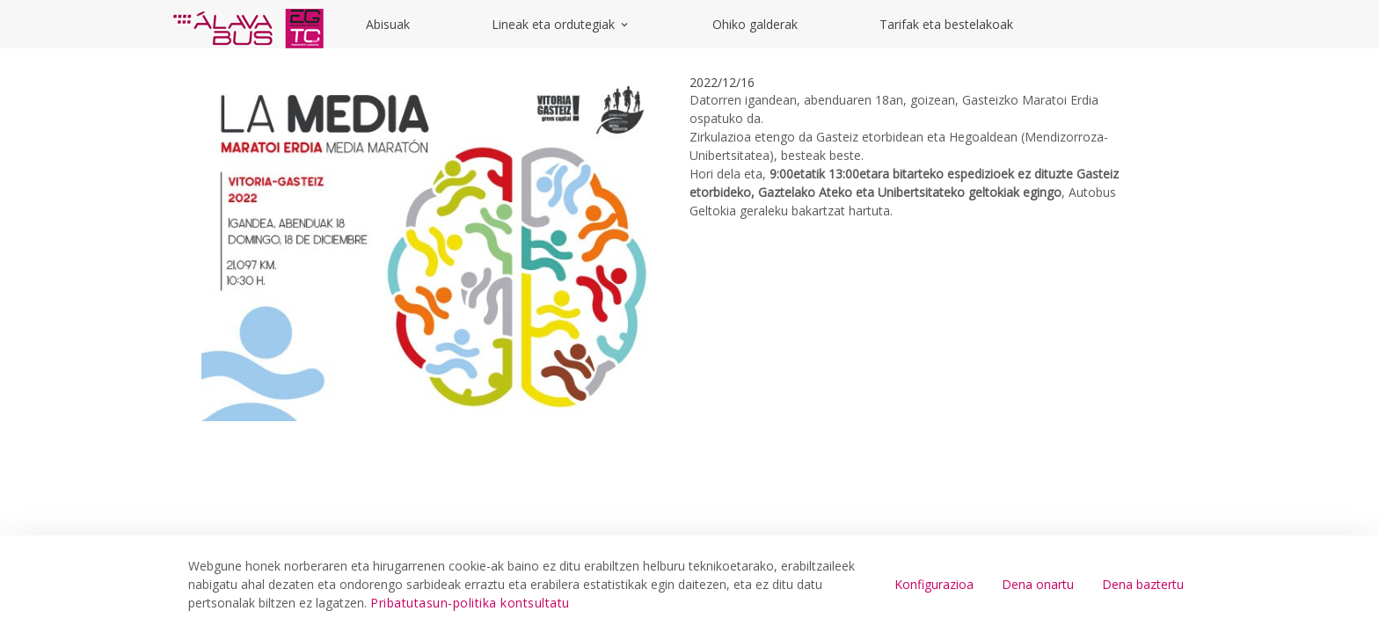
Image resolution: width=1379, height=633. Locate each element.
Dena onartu (1038, 584)
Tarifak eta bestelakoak (946, 24)
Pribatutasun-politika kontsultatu (470, 602)
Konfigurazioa (934, 584)
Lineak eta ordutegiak (561, 24)
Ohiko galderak (755, 24)
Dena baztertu (1143, 584)
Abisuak (388, 24)
